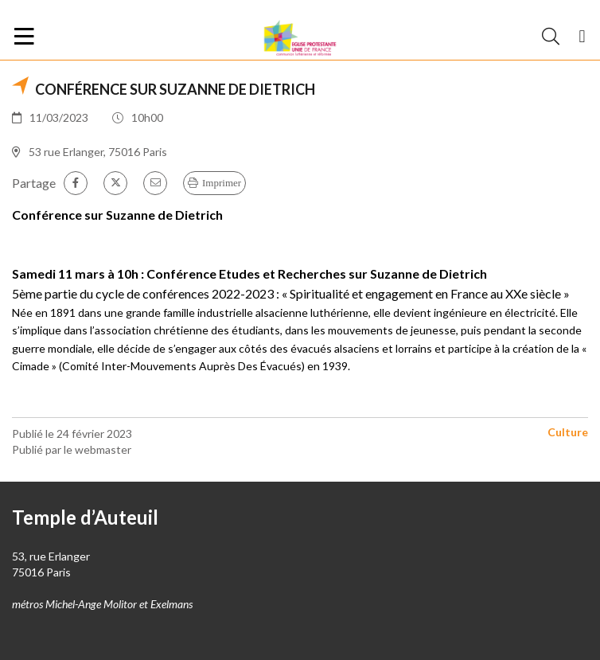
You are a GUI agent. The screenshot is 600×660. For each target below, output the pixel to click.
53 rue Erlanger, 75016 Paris (98, 151)
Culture (567, 432)
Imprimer (221, 183)
